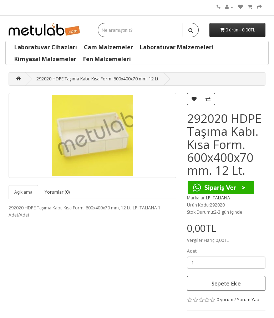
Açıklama (23, 192)
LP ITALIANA (218, 198)
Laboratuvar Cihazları (45, 47)
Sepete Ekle (226, 283)
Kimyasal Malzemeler (45, 59)
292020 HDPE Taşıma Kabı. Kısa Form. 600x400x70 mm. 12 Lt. (97, 79)
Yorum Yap (248, 300)
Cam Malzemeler (108, 47)
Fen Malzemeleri (107, 59)
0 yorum (225, 300)
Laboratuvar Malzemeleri (176, 47)
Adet (192, 251)
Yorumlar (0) (57, 192)
